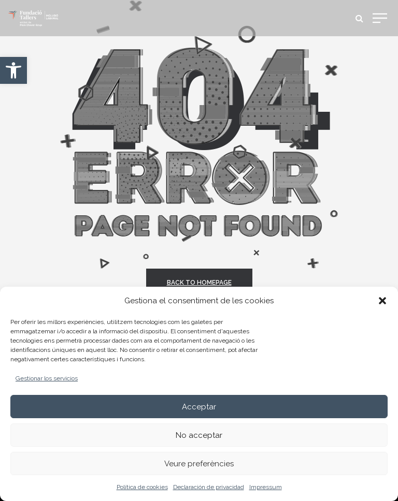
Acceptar (199, 406)
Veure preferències (199, 463)
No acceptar (199, 435)
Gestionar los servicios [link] (47, 378)
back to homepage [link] (199, 282)
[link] (13, 70)
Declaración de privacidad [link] (208, 487)
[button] (382, 301)
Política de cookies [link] (142, 487)
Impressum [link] (265, 487)
